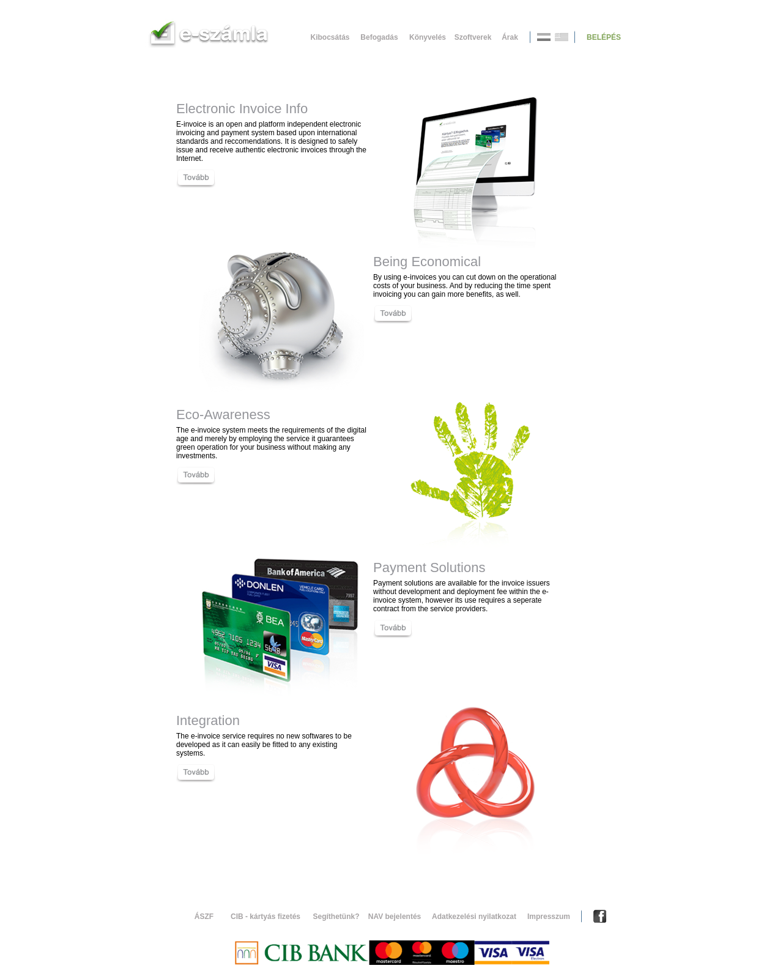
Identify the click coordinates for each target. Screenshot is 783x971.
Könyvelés (427, 37)
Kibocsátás (329, 37)
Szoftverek (473, 37)
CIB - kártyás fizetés (265, 916)
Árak (510, 37)
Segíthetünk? (336, 916)
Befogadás (379, 37)
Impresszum (548, 916)
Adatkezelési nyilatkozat (474, 916)
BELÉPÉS (604, 37)
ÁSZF (204, 916)
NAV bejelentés (394, 916)
